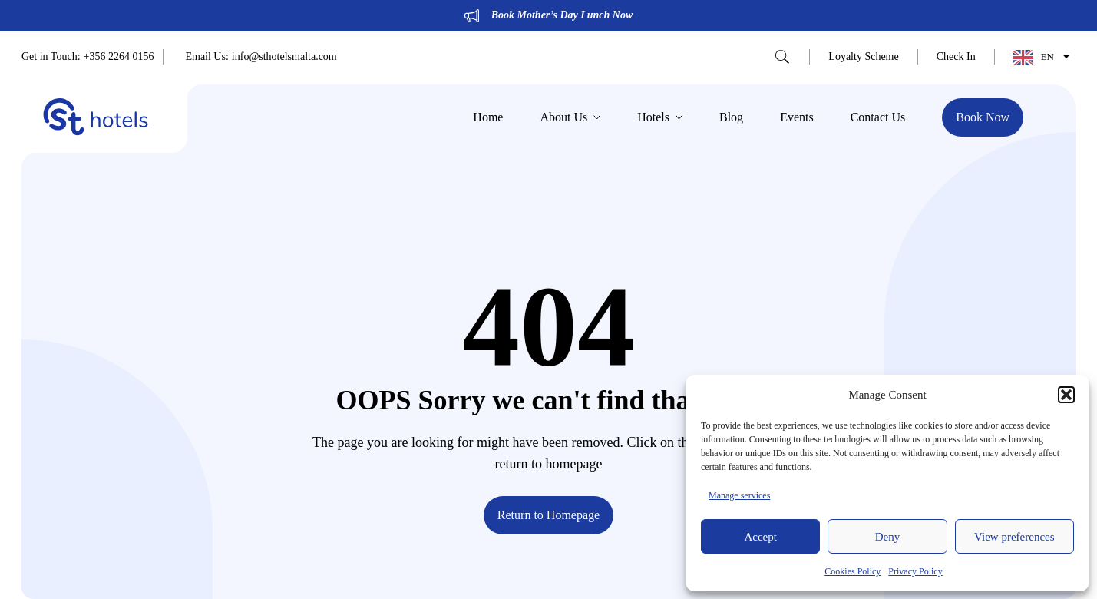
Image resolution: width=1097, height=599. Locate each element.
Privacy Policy (915, 571)
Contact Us (878, 117)
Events (797, 117)
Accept (760, 537)
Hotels (659, 117)
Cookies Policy (852, 571)
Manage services (739, 495)
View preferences (1014, 537)
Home (488, 117)
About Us (570, 117)
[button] (1066, 394)
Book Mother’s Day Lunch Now (562, 15)
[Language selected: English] (1037, 57)
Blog (731, 117)
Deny (887, 537)
